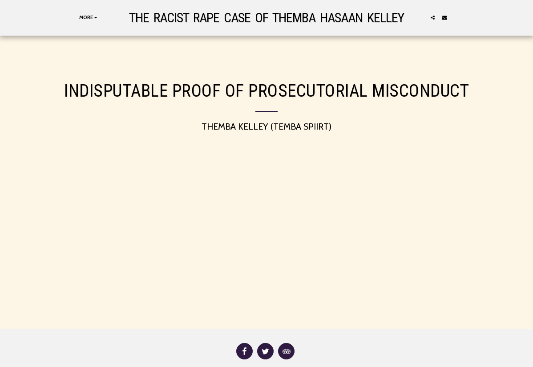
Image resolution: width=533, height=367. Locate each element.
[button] (432, 17)
